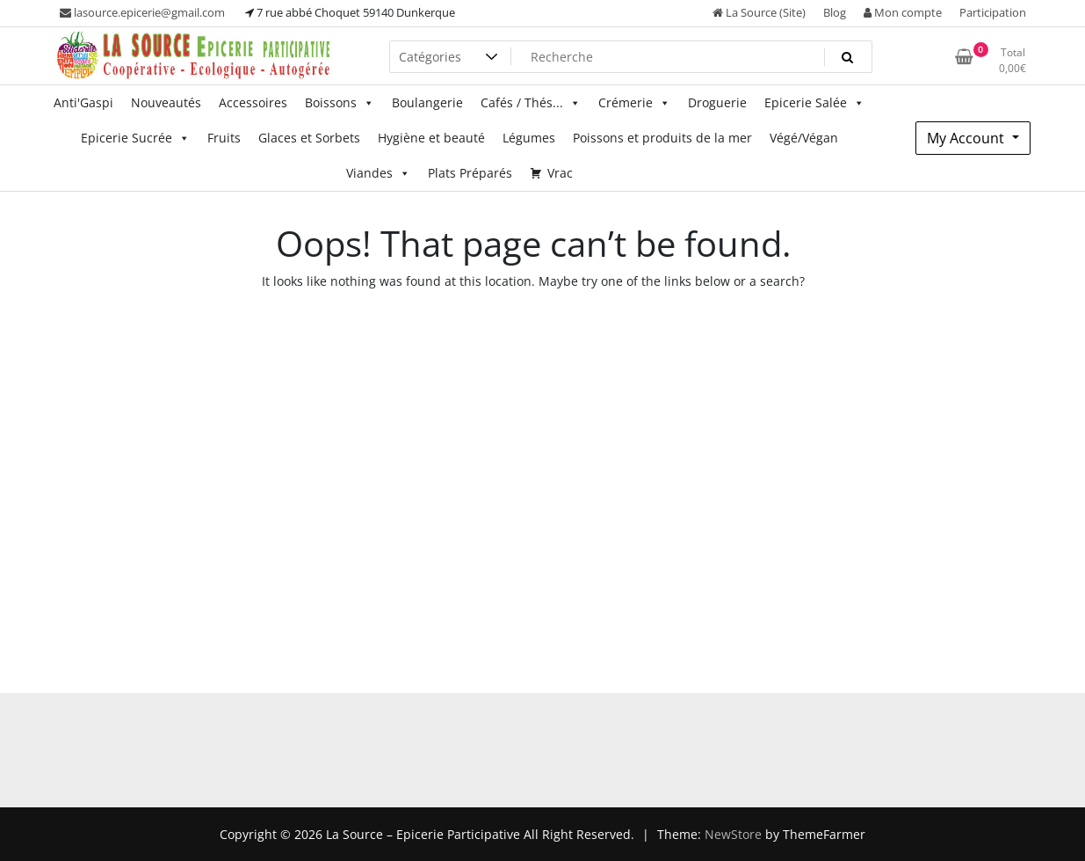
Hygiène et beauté (431, 137)
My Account (967, 138)
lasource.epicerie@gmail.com (142, 12)
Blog (834, 12)
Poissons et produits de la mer (662, 137)
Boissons (339, 102)
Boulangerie (427, 102)
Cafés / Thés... (531, 102)
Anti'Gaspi (83, 102)
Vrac (560, 172)
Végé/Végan (804, 137)
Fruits (224, 137)
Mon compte (903, 12)
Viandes (378, 173)
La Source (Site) (759, 12)
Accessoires (253, 102)
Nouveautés (166, 102)
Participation (992, 12)
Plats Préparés (470, 172)
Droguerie (717, 102)
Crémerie (634, 102)
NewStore (733, 834)
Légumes (529, 137)
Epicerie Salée (814, 102)
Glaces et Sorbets (309, 137)
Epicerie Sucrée (135, 138)
